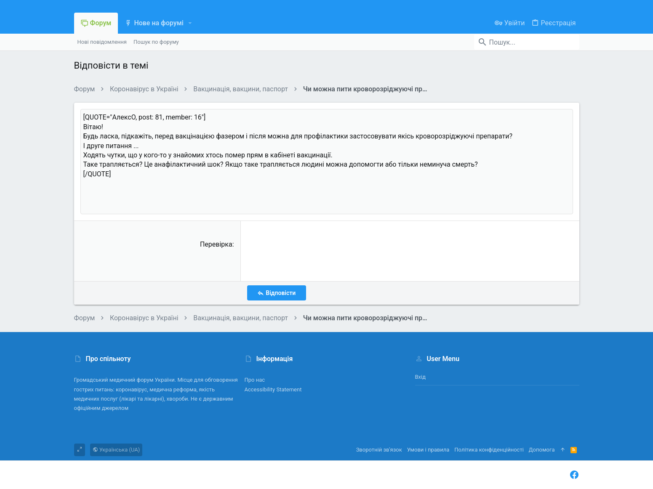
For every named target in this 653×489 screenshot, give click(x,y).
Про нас (255, 380)
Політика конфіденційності (488, 449)
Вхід (420, 377)
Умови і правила (428, 449)
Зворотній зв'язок (379, 449)
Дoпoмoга (542, 449)
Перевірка (216, 244)
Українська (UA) (116, 449)
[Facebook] (574, 475)
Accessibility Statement (273, 389)
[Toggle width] (79, 450)
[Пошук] (526, 42)
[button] (190, 23)
